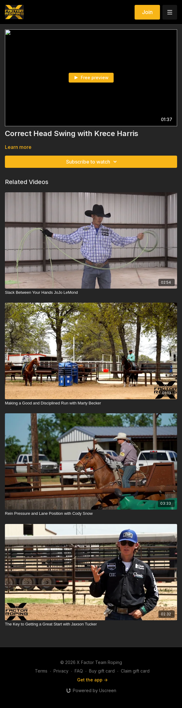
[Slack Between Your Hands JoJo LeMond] (91, 292)
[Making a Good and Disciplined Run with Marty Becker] (91, 403)
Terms (41, 670)
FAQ (79, 670)
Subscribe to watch (92, 161)
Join (147, 12)
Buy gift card (102, 670)
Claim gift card (135, 670)
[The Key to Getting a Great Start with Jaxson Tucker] (91, 624)
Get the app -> (92, 679)
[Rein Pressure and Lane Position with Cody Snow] (91, 514)
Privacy (61, 670)
